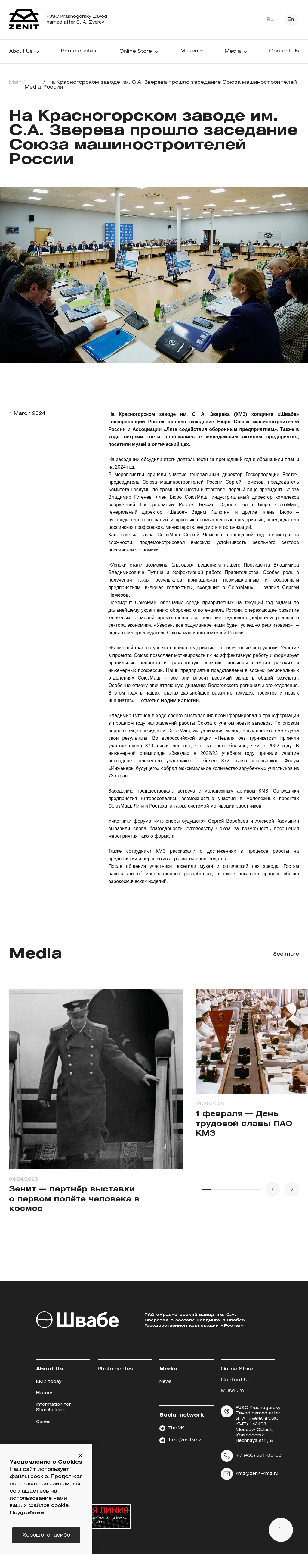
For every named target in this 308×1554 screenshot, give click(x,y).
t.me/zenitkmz (180, 1440)
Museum (192, 51)
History (44, 1393)
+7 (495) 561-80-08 (251, 1456)
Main (15, 82)
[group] (96, 1106)
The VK (171, 1428)
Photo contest (79, 51)
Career (43, 1422)
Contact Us (284, 51)
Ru (270, 19)
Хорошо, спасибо (46, 1535)
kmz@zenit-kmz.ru (249, 1474)
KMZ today (48, 1382)
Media (236, 51)
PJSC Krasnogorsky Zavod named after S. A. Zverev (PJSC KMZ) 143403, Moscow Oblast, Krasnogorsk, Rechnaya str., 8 (250, 1424)
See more (286, 954)
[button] (80, 1456)
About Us (24, 51)
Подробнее (27, 1513)
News (165, 1382)
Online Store (139, 51)
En (291, 19)
